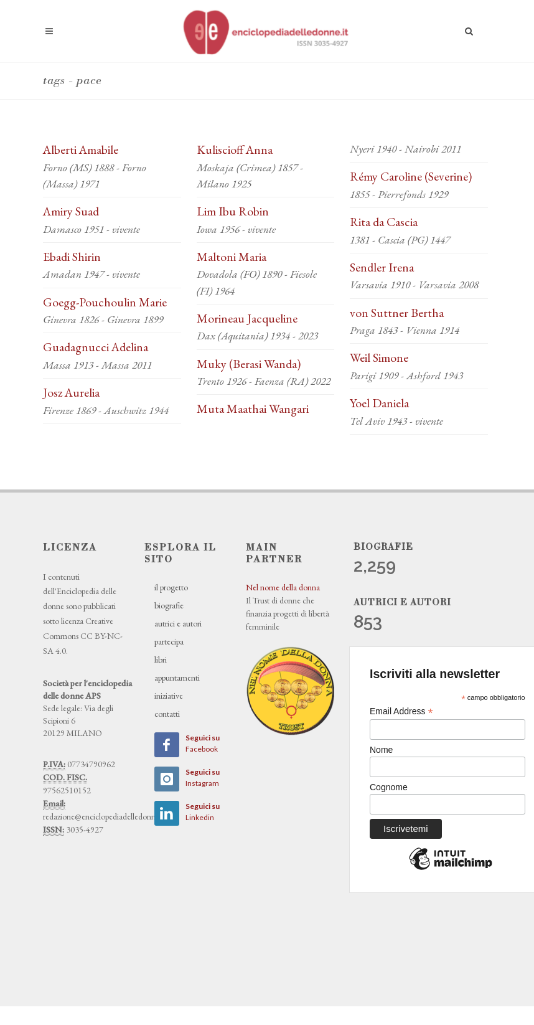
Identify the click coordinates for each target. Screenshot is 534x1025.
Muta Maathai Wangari (253, 408)
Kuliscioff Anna (235, 149)
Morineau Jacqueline (247, 318)
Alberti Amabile (80, 149)
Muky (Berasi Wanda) (249, 364)
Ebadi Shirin (72, 256)
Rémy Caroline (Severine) (411, 176)
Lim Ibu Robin (233, 211)
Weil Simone (379, 357)
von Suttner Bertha (397, 313)
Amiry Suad (71, 211)
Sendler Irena (382, 267)
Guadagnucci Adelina (95, 347)
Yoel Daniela (379, 403)
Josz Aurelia (71, 392)
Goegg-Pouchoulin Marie (105, 302)
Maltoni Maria (231, 256)
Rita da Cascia (384, 222)
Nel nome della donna (283, 587)
